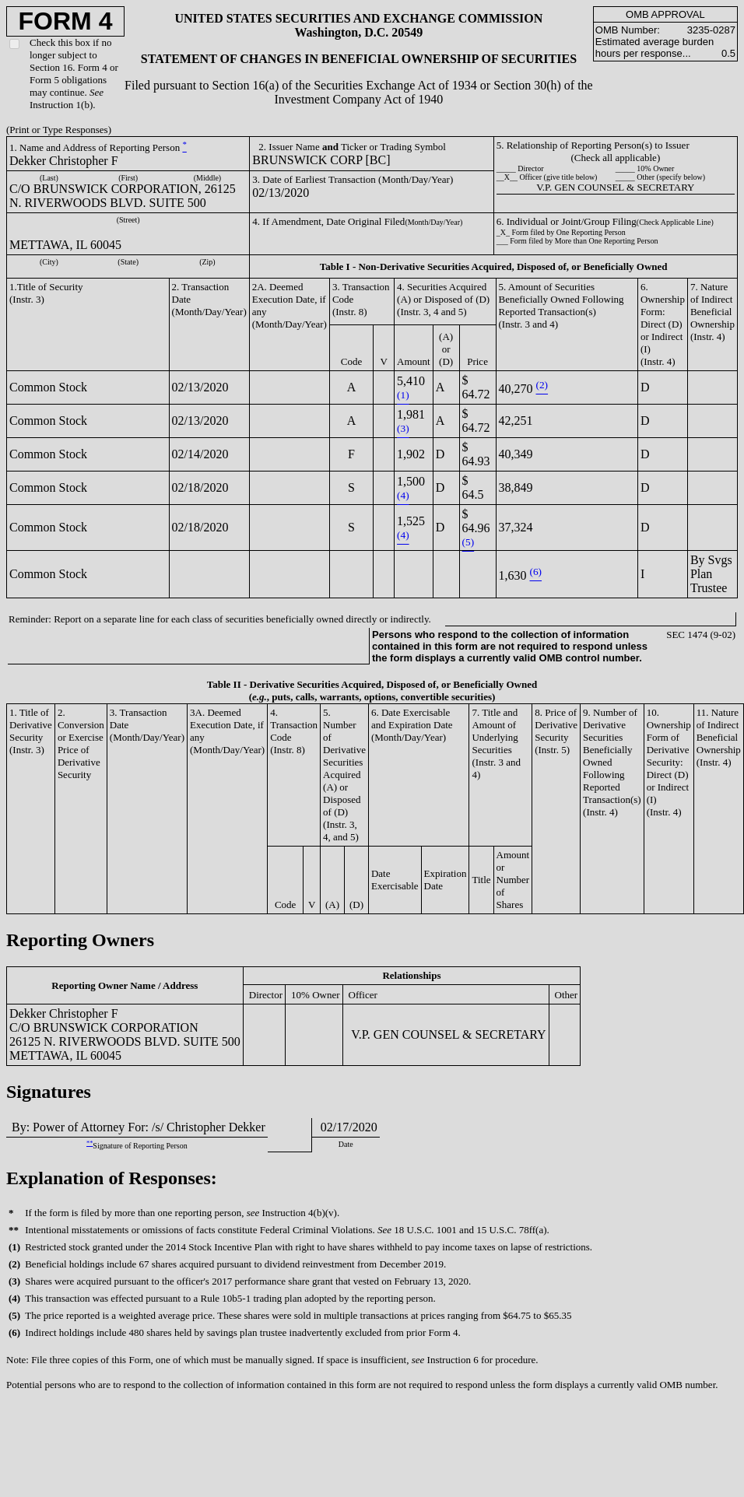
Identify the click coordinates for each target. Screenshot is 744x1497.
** (89, 1143)
